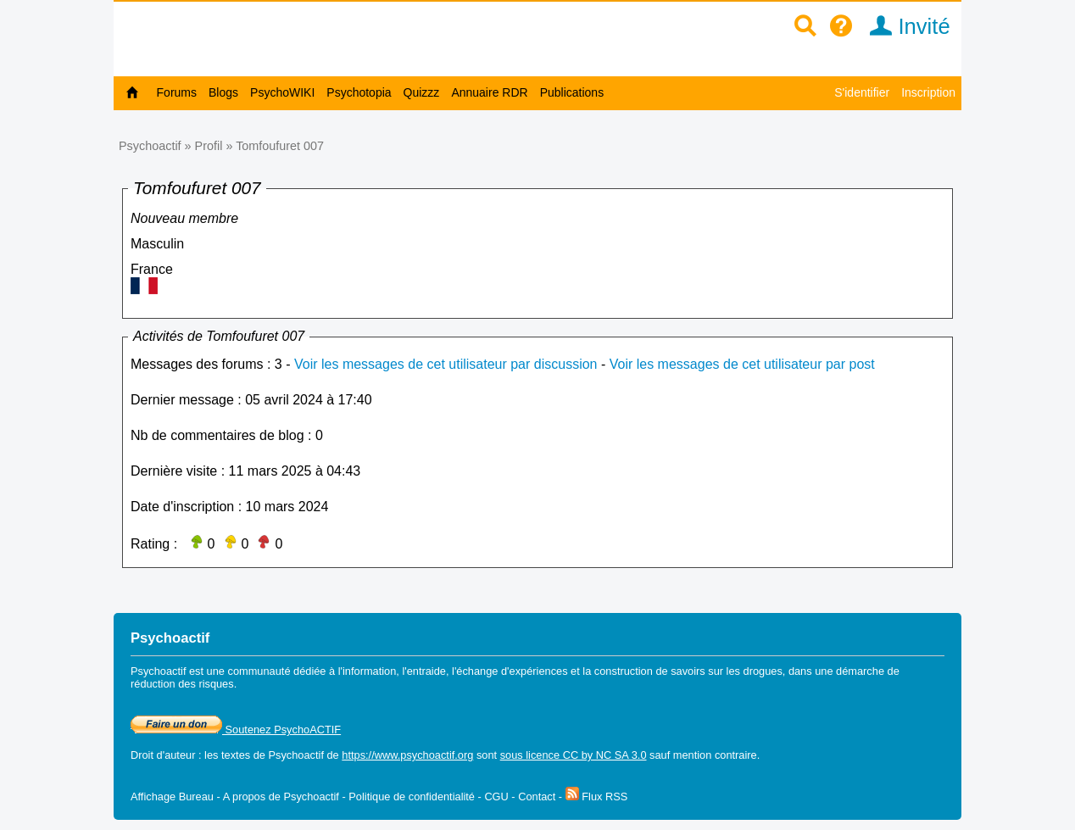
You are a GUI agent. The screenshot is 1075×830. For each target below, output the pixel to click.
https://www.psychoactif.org (407, 755)
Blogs (223, 92)
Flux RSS (596, 796)
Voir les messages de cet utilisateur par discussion (446, 364)
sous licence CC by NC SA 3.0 (573, 755)
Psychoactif (150, 146)
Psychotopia (358, 92)
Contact (536, 796)
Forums (177, 92)
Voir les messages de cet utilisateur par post (742, 364)
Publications (572, 92)
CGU (496, 796)
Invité (904, 26)
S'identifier (861, 92)
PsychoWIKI (282, 92)
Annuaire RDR (489, 92)
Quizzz (422, 92)
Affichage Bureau (172, 796)
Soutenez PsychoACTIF (236, 729)
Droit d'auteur (163, 755)
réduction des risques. (184, 683)
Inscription (928, 92)
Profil (209, 146)
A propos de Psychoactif (281, 796)
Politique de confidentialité (411, 796)
